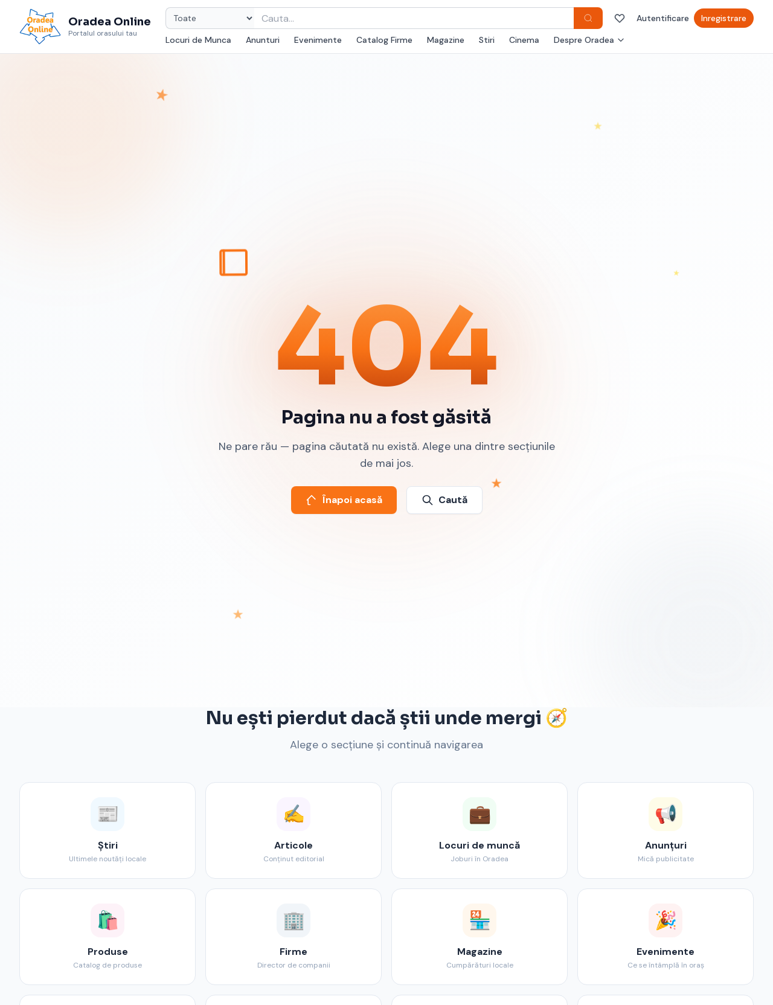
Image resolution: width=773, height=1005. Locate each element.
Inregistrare (723, 18)
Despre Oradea (589, 39)
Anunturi (263, 39)
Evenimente (318, 39)
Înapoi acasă (344, 499)
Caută (444, 499)
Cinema (524, 39)
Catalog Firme (384, 39)
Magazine (445, 39)
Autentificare (663, 18)
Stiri (487, 39)
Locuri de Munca (198, 39)
